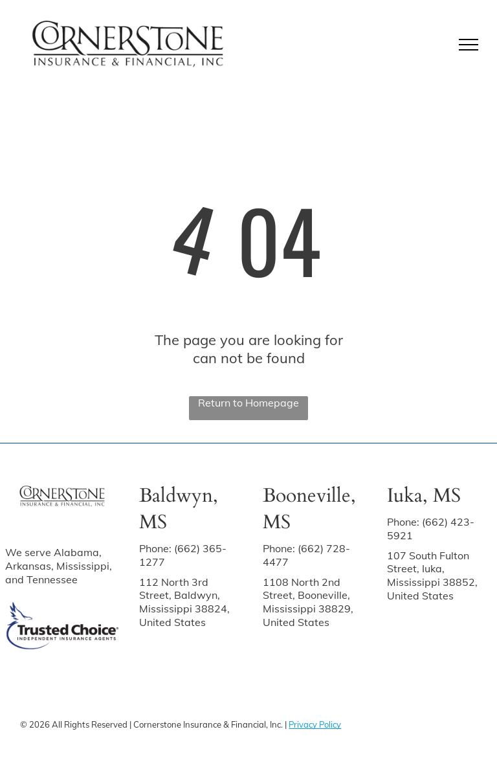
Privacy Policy (315, 724)
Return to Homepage (248, 402)
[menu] (468, 44)
